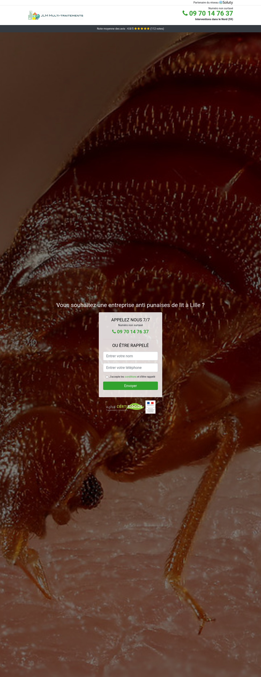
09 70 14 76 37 (208, 13)
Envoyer (130, 386)
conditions (130, 376)
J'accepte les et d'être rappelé (132, 376)
